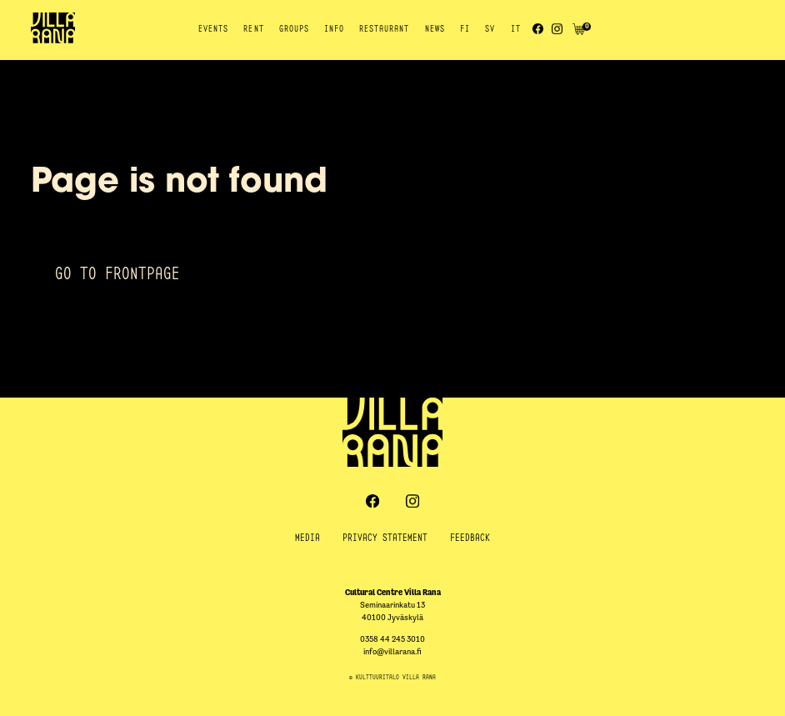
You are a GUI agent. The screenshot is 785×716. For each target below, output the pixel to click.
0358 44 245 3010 (392, 638)
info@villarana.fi (392, 651)
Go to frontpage (117, 273)
